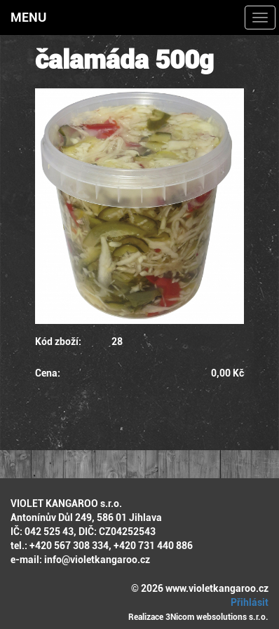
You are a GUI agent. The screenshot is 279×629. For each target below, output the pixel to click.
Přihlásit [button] (247, 602)
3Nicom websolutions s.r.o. (216, 617)
